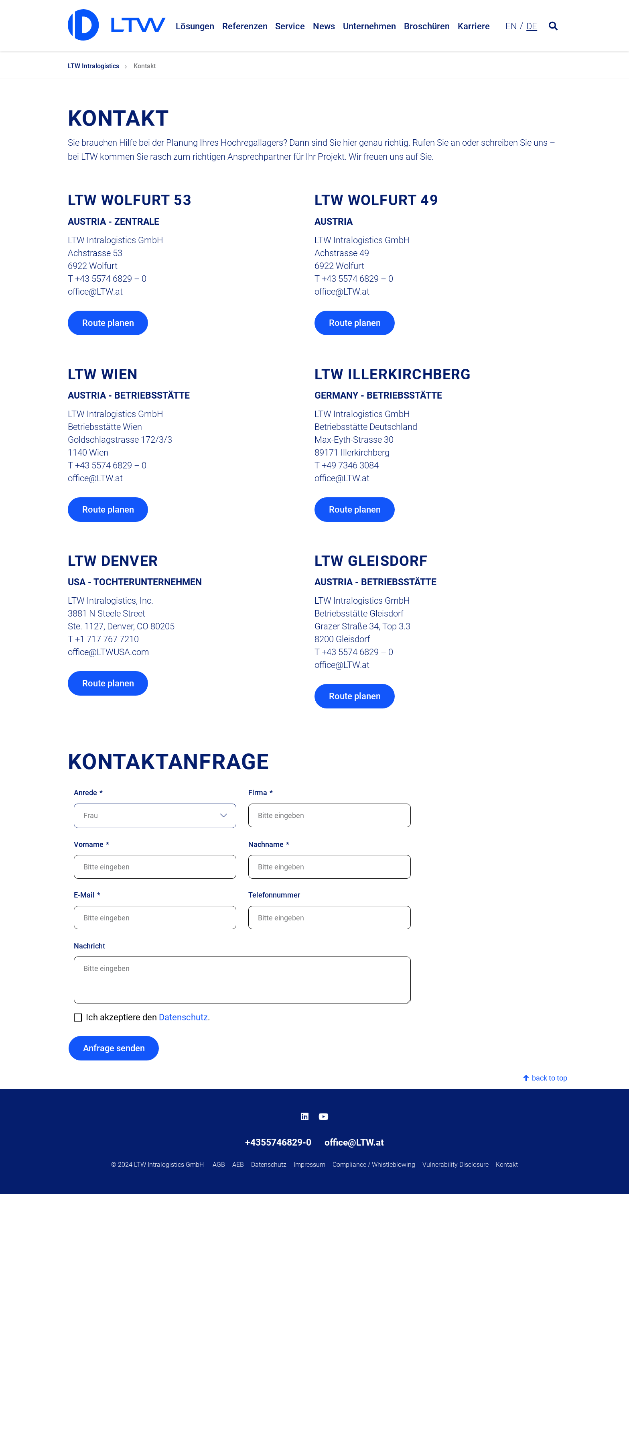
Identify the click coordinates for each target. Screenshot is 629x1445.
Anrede (88, 1044)
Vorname (91, 1095)
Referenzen (245, 27)
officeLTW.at (95, 540)
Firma (260, 1044)
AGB (219, 1415)
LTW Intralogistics (93, 315)
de (531, 27)
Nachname (268, 1095)
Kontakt (507, 1415)
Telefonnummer (274, 1146)
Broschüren (427, 27)
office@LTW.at (354, 1393)
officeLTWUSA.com (108, 903)
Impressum (309, 1415)
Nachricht (89, 1197)
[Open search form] (553, 27)
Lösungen (195, 27)
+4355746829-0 (278, 1393)
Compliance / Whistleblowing (374, 1415)
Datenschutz (183, 1269)
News (324, 27)
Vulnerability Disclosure (455, 1415)
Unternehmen (369, 27)
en (511, 27)
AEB (238, 1415)
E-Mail (87, 1146)
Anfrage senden (113, 1299)
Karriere (474, 27)
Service (290, 27)
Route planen (108, 572)
